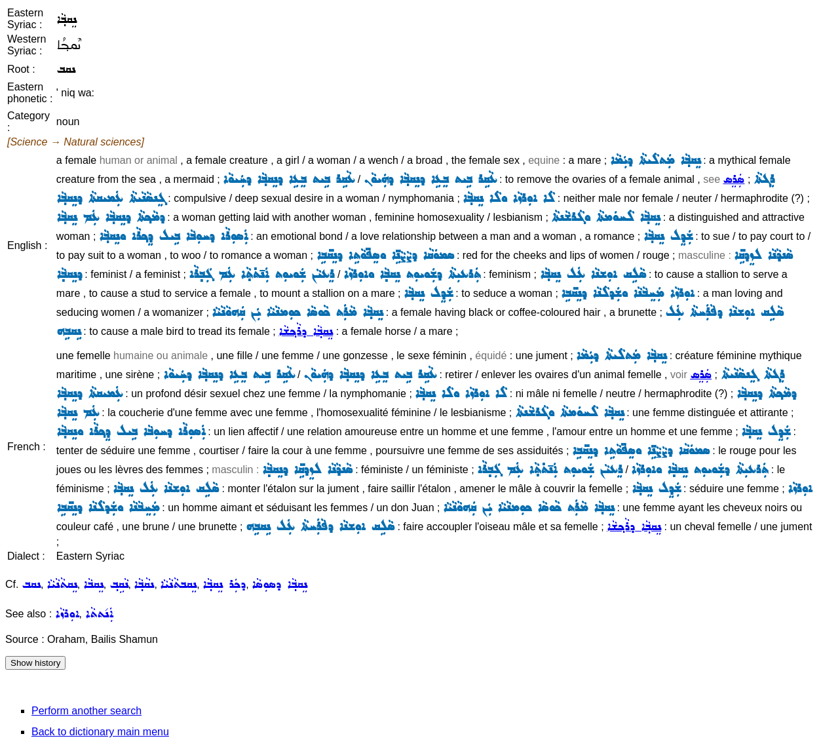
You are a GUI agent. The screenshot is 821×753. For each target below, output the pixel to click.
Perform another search (86, 710)
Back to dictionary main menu (100, 731)
